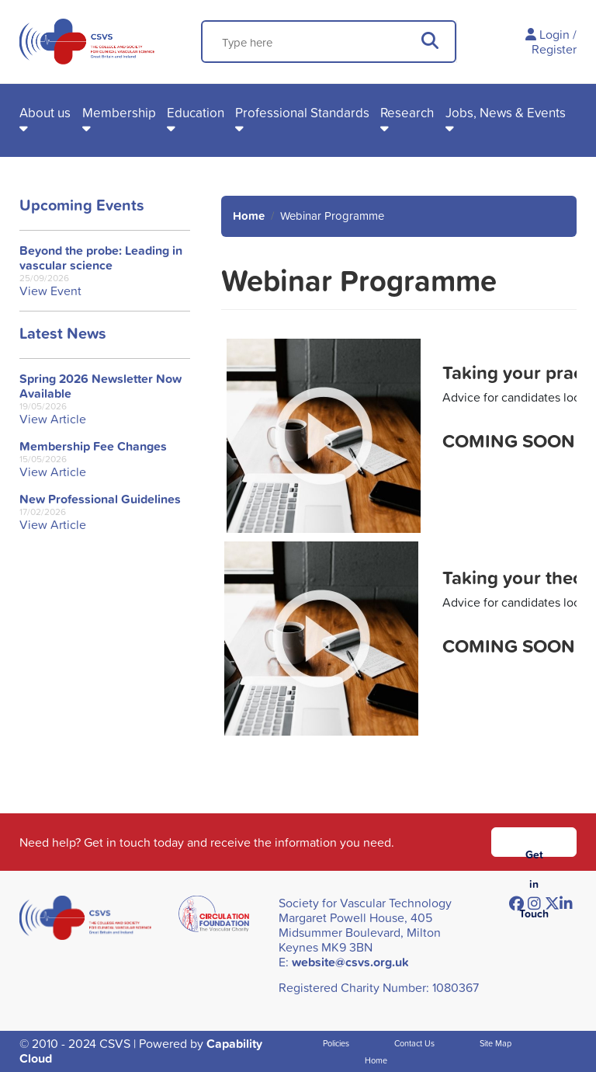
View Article (52, 419)
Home (249, 215)
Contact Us (414, 1043)
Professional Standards (302, 112)
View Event (50, 291)
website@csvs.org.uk (350, 962)
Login (554, 34)
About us (45, 112)
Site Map (495, 1043)
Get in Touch (534, 852)
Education (195, 112)
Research (407, 112)
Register (554, 48)
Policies (336, 1043)
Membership (119, 112)
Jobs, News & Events (505, 112)
